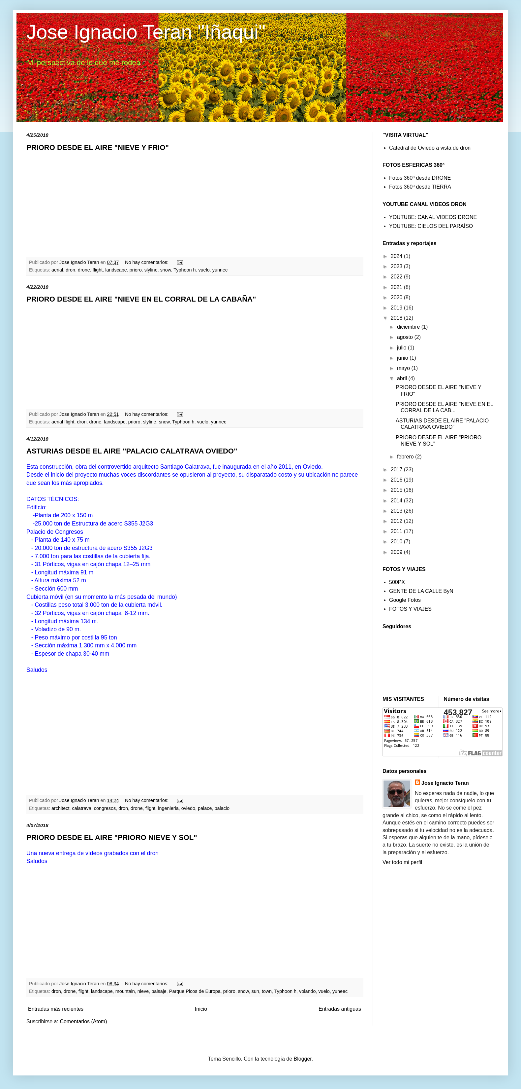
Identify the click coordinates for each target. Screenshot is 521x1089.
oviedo (188, 808)
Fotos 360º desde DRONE (420, 178)
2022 (397, 276)
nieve (143, 991)
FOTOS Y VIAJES (410, 609)
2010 (397, 541)
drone (84, 269)
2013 (397, 511)
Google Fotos (405, 600)
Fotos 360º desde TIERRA (420, 187)
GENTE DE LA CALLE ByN (421, 591)
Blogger (303, 1059)
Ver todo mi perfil (402, 862)
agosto (405, 337)
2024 (397, 256)
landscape (116, 269)
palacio (222, 808)
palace (205, 808)
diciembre (409, 327)
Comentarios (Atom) (83, 1021)
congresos (105, 808)
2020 (397, 297)
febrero (406, 456)
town (267, 991)
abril (403, 378)
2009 (397, 552)
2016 (397, 480)
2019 (397, 307)
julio (402, 347)
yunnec (220, 269)
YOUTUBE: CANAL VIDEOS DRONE (433, 217)
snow (165, 269)
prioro (136, 269)
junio (403, 358)
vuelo (203, 269)
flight (98, 269)
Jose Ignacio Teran (445, 783)
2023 (397, 266)
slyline (151, 269)
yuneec (340, 991)
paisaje (159, 991)
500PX (397, 582)
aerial (57, 269)
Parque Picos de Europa (195, 991)
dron (70, 269)
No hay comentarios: (147, 262)
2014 (397, 500)
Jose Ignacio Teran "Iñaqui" (145, 32)
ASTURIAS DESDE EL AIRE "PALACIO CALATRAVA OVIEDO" (131, 451)
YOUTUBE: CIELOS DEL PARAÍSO (431, 226)
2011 (397, 531)
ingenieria (168, 808)
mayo (404, 368)
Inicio (201, 1009)
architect (60, 808)
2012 (397, 521)
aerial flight (63, 421)
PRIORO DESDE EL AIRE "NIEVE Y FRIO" (97, 147)
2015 (397, 490)
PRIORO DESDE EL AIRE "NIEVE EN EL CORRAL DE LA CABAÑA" (141, 299)
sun (255, 991)
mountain (125, 991)
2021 (397, 287)
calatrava (81, 808)
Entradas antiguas (340, 1009)
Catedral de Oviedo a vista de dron (430, 148)
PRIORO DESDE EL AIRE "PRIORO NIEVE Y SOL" (111, 837)
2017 (397, 469)
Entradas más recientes (55, 1009)
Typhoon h (184, 269)
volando (307, 991)
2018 (397, 318)
